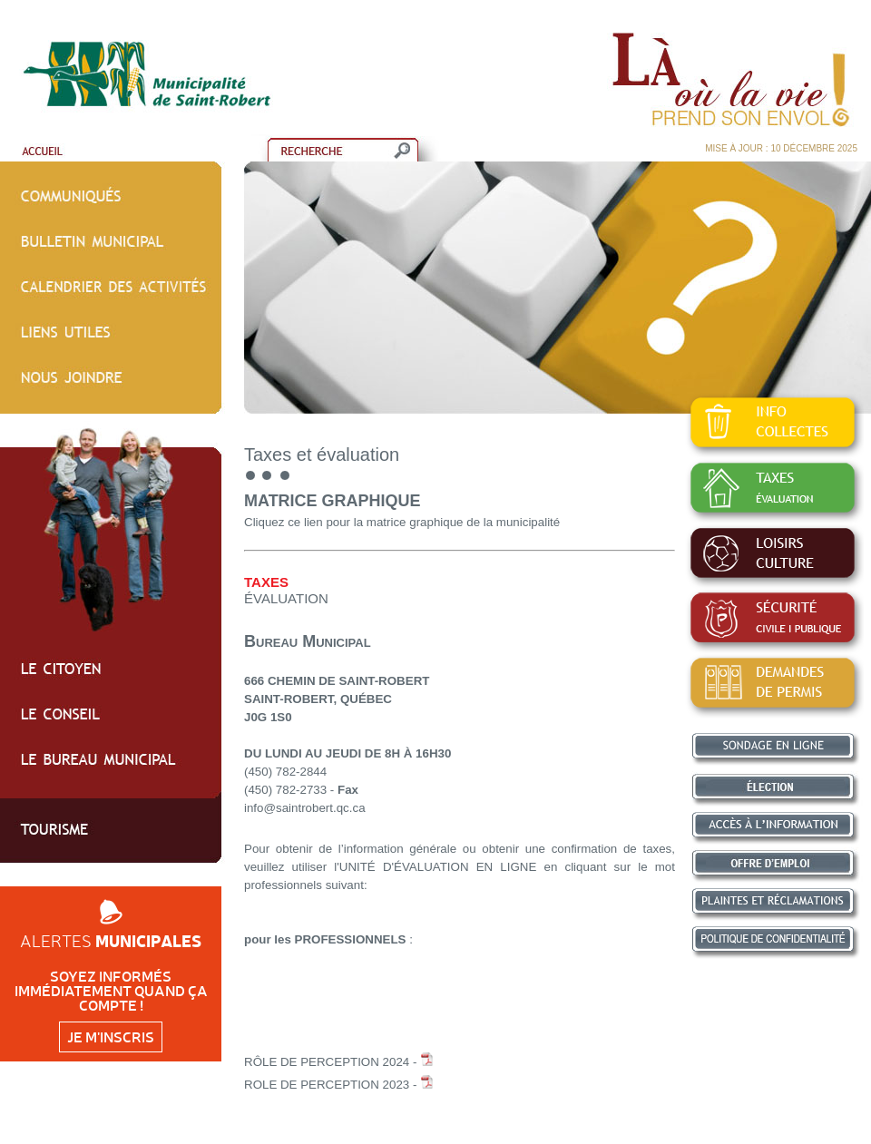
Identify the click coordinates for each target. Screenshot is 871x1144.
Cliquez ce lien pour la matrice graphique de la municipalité (402, 522)
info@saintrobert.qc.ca (305, 808)
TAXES (266, 582)
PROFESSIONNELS (350, 939)
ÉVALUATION (286, 598)
